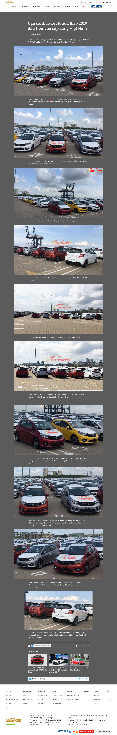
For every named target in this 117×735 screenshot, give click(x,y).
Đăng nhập (108, 2)
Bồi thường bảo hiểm (73, 699)
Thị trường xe (25, 6)
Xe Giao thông (53, 99)
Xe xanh (67, 6)
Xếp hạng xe (41, 703)
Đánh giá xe (36, 6)
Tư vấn (96, 703)
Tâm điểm (9, 708)
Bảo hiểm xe (57, 6)
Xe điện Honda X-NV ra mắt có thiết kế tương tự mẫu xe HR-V (58, 670)
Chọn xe (54, 699)
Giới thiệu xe (98, 699)
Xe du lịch (26, 695)
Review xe (97, 695)
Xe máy (25, 703)
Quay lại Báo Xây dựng (103, 732)
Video (76, 6)
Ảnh (83, 6)
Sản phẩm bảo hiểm (73, 695)
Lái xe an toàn (56, 703)
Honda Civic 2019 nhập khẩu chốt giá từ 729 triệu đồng (37, 670)
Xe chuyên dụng (28, 699)
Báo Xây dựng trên (42, 646)
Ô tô (108, 695)
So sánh (40, 699)
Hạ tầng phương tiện (12, 699)
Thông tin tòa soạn (86, 731)
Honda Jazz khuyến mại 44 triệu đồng (79, 669)
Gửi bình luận (83, 679)
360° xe (14, 6)
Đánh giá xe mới (42, 695)
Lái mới (47, 6)
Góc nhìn (8, 703)
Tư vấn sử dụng (57, 695)
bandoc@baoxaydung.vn (82, 724)
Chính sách (9, 695)
